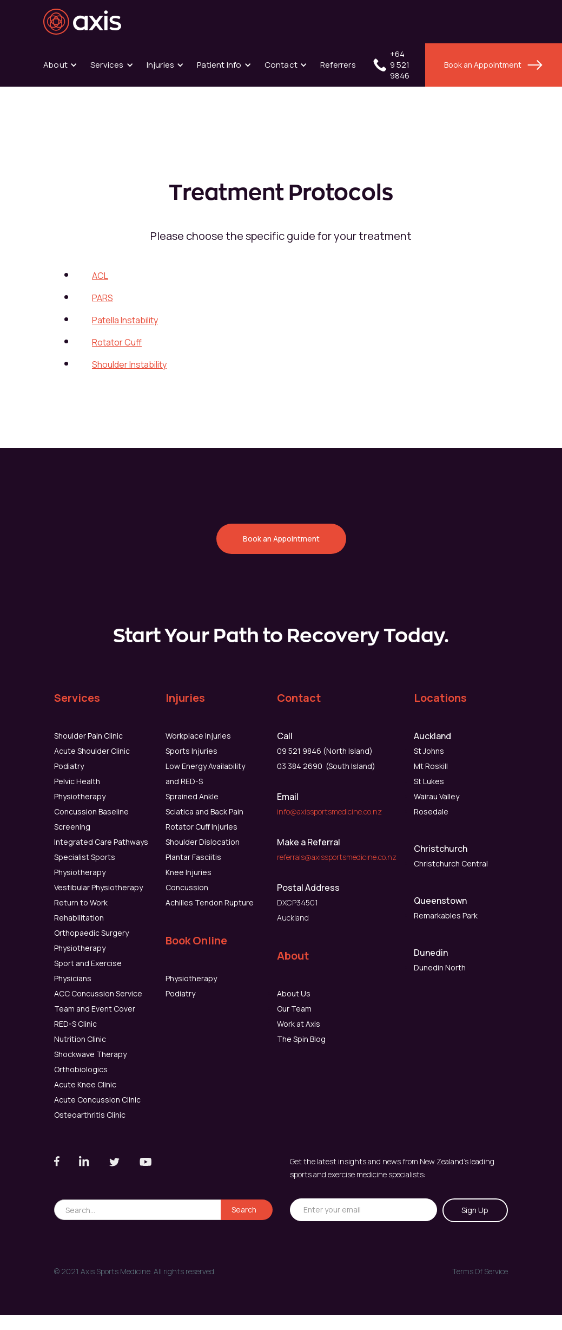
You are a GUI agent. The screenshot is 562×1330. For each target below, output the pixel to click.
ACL (100, 276)
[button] (60, 65)
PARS (102, 298)
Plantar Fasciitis (193, 857)
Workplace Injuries (198, 736)
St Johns (429, 751)
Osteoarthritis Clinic (89, 1115)
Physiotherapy (79, 948)
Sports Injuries (191, 751)
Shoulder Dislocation (203, 842)
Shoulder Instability (129, 364)
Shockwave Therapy (90, 1054)
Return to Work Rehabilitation (81, 910)
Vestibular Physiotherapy (98, 887)
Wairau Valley (436, 796)
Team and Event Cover (94, 1008)
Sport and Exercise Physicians (88, 970)
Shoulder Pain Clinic (88, 736)
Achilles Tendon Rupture (210, 902)
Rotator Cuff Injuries (201, 827)
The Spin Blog (301, 1039)
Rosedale (431, 811)
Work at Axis (298, 1024)
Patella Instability (125, 320)
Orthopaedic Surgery (91, 933)
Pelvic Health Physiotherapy (79, 788)
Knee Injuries (188, 872)
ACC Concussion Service (98, 993)
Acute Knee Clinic (85, 1084)
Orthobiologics (81, 1069)
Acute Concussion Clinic (97, 1099)
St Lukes (429, 781)
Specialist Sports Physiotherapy (84, 864)
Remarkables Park (446, 915)
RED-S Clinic (75, 1024)
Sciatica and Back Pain (204, 811)
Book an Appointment (482, 65)
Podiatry (69, 766)
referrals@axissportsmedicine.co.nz (336, 857)
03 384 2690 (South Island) (326, 766)
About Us (293, 993)
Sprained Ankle (192, 796)
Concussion (187, 887)
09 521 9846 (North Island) (325, 751)
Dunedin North (440, 967)
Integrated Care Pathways (101, 842)
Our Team (294, 1008)
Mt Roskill (431, 766)
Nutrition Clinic (80, 1039)
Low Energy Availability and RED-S (205, 773)
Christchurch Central (451, 863)
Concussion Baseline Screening (91, 819)
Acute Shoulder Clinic (92, 751)
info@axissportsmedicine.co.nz (329, 811)
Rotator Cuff (117, 342)
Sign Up (474, 1210)
